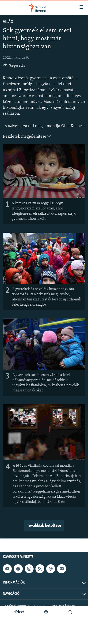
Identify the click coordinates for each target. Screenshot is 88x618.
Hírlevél (19, 612)
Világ (8, 22)
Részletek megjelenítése (27, 136)
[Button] (14, 66)
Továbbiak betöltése (44, 525)
